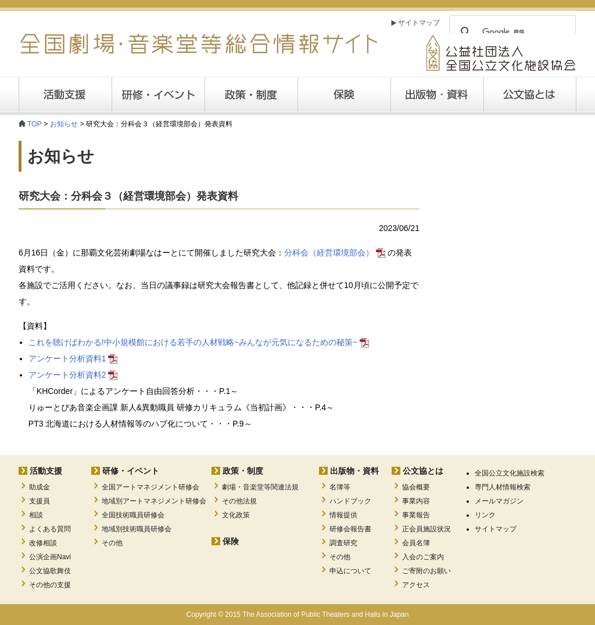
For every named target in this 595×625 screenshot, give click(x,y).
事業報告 (416, 515)
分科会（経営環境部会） (334, 252)
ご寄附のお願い (426, 571)
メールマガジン (499, 501)
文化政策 (236, 515)
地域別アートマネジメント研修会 (154, 501)
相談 (36, 515)
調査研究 (343, 543)
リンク (485, 515)
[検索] (510, 32)
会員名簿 (416, 543)
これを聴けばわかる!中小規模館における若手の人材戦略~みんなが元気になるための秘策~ (198, 342)
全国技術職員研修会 (133, 515)
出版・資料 (436, 94)
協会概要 (416, 487)
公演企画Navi (50, 557)
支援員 (39, 501)
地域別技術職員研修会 (136, 529)
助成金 (39, 487)
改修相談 (43, 543)
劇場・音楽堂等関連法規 (260, 487)
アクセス (416, 585)
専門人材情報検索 (503, 487)
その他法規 (239, 501)
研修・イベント (130, 471)
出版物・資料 (354, 471)
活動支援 (65, 94)
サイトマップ (419, 23)
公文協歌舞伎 (50, 571)
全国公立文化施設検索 (509, 473)
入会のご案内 (423, 557)
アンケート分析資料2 (73, 374)
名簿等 (339, 487)
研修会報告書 (350, 529)
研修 (158, 94)
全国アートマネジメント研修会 (150, 487)
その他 (112, 543)
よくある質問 (50, 529)
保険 (344, 94)
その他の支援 (50, 585)
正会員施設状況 (426, 529)
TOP (34, 124)
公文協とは (423, 471)
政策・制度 (251, 94)
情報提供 (343, 515)
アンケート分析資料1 (73, 358)
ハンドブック (350, 501)
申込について (350, 571)
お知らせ (64, 124)
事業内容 (416, 501)
